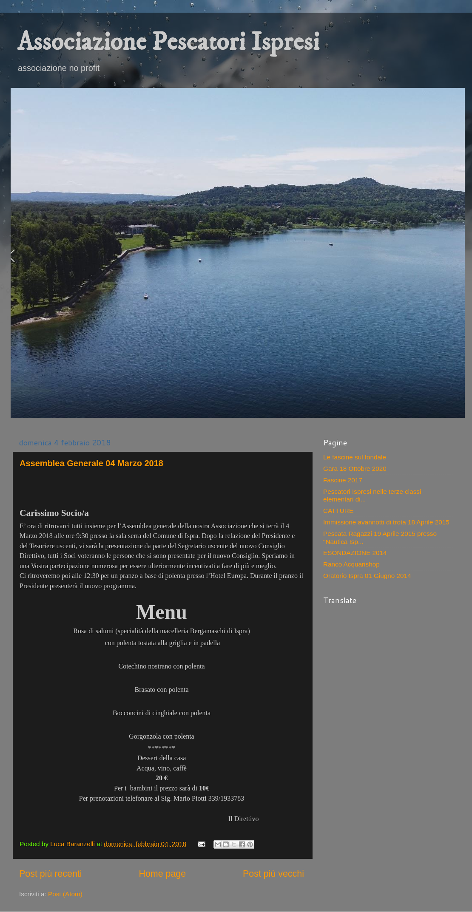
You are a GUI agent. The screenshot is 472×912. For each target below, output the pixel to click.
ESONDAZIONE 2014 (355, 552)
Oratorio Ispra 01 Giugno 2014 (367, 575)
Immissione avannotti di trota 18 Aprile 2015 (386, 522)
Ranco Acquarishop (351, 564)
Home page (162, 874)
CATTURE (338, 510)
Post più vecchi (273, 874)
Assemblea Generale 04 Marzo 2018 (91, 463)
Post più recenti (50, 874)
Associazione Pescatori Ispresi (168, 42)
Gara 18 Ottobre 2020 (355, 468)
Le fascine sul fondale (354, 457)
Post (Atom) (65, 894)
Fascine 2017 (342, 480)
